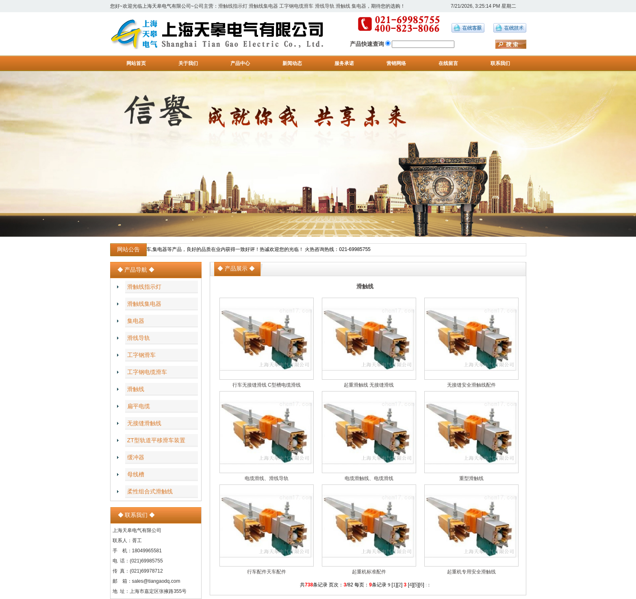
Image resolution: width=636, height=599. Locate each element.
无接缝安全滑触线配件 (471, 385)
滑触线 (343, 6)
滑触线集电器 (263, 6)
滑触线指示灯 (232, 6)
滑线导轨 (324, 6)
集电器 (359, 6)
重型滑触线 (471, 478)
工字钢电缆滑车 (296, 6)
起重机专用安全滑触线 (471, 572)
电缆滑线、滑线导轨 (267, 478)
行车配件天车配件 (266, 572)
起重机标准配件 (369, 572)
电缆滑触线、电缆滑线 (369, 478)
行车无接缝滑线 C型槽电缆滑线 (266, 385)
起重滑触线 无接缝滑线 (369, 385)
